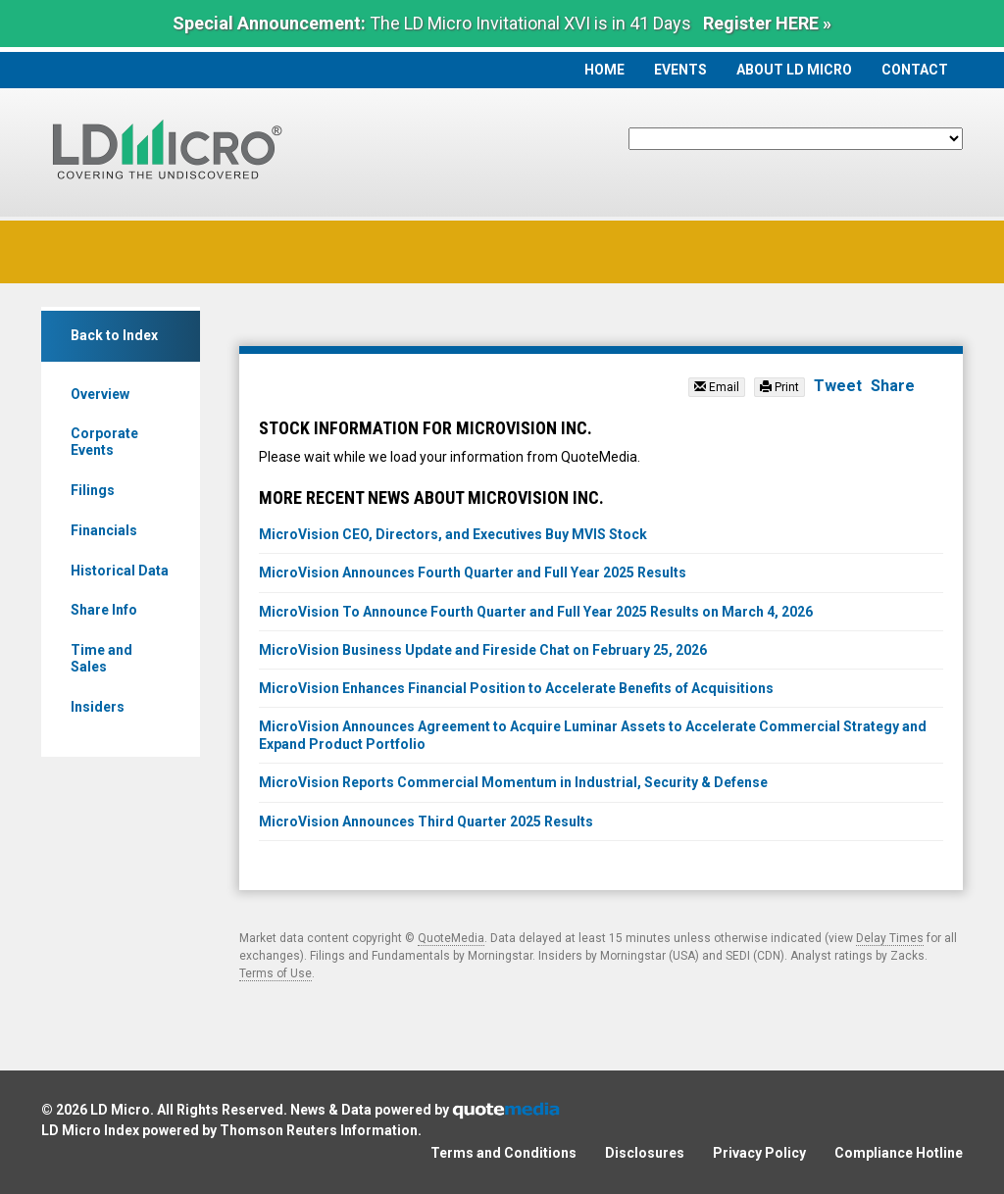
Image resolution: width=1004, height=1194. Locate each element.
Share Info (104, 610)
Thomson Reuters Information (319, 1130)
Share (893, 385)
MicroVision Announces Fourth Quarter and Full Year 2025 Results (472, 572)
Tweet (838, 385)
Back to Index (114, 335)
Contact (914, 69)
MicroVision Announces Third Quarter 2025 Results (426, 821)
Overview (100, 394)
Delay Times (890, 938)
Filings (93, 490)
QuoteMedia (451, 938)
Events (680, 69)
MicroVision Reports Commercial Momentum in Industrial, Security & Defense (513, 782)
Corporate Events (104, 441)
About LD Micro (794, 69)
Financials (104, 530)
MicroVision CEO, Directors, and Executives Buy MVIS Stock (453, 534)
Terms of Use (275, 973)
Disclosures (644, 1153)
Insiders (98, 707)
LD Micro (120, 1110)
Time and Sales (101, 658)
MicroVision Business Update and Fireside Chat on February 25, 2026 (483, 650)
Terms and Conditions (503, 1153)
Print (779, 387)
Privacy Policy (759, 1153)
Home (604, 69)
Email (716, 387)
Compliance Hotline (898, 1153)
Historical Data (120, 570)
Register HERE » (767, 23)
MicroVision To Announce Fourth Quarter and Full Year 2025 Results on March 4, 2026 (536, 612)
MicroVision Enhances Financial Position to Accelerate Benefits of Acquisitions (516, 688)
